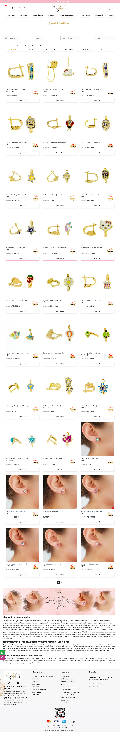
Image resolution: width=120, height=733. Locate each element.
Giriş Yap (100, 9)
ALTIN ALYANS (36, 692)
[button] (6, 8)
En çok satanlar (32, 50)
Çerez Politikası (66, 690)
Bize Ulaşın (93, 672)
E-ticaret (53, 730)
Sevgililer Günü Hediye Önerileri (42, 676)
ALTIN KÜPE (35, 687)
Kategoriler (37, 672)
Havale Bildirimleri (67, 703)
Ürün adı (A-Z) (50, 50)
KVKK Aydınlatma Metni (69, 687)
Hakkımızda (89, 9)
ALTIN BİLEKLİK (36, 684)
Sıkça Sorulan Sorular (68, 697)
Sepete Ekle (22, 100)
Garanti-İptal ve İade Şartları (71, 692)
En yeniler (14, 50)
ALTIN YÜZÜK (36, 679)
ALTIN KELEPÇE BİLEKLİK (39, 690)
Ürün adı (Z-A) (69, 50)
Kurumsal (65, 672)
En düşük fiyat (87, 50)
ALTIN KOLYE (36, 682)
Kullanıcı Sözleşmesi (68, 682)
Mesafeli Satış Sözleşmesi (70, 695)
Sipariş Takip (65, 700)
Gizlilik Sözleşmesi (67, 679)
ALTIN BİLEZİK (36, 695)
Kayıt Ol (110, 9)
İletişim (63, 684)
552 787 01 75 (97, 683)
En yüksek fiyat (106, 50)
